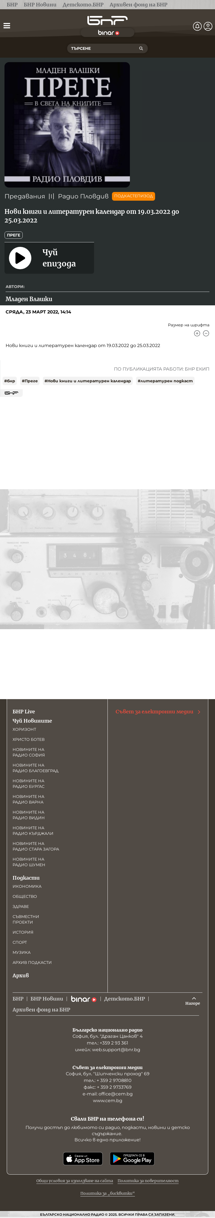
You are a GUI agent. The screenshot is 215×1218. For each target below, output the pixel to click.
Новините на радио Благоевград (36, 768)
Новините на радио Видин (29, 815)
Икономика (27, 886)
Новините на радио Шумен (29, 862)
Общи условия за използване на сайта (74, 1180)
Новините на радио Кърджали (33, 830)
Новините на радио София (29, 752)
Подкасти (26, 878)
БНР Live (24, 711)
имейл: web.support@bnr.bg (107, 1049)
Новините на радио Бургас (29, 783)
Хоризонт (24, 729)
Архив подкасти (32, 962)
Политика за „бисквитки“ (107, 1193)
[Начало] (107, 20)
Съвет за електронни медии (158, 711)
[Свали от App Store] (83, 1158)
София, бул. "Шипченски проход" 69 (107, 1073)
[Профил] (208, 26)
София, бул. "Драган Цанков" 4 (108, 1036)
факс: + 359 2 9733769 (108, 1087)
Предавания (24, 196)
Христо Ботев (29, 739)
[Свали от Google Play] (132, 1158)
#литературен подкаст (165, 380)
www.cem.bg (107, 1100)
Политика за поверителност (148, 1180)
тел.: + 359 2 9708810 (108, 1080)
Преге (13, 235)
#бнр (9, 380)
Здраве (21, 906)
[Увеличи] (197, 333)
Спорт (20, 942)
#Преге (30, 380)
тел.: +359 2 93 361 (107, 1043)
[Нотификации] (197, 26)
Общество (25, 896)
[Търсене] (141, 48)
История (23, 932)
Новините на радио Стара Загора (36, 846)
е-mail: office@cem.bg (108, 1094)
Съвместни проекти (26, 919)
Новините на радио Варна (28, 799)
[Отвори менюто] (6, 25)
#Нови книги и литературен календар (88, 380)
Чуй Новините (32, 721)
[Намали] (206, 333)
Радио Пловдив (83, 196)
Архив (21, 975)
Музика (22, 952)
